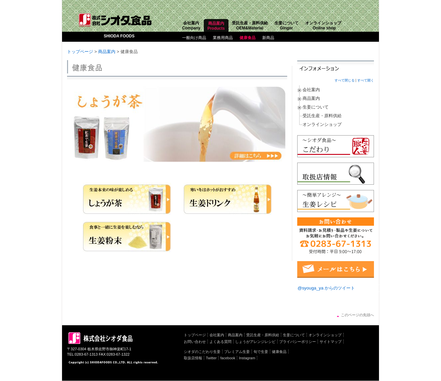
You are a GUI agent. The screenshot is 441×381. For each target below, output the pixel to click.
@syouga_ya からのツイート (326, 288)
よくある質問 (220, 342)
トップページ (80, 51)
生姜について (316, 107)
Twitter (211, 358)
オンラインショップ (322, 124)
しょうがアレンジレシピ (255, 342)
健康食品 (248, 37)
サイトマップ (331, 342)
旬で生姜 (261, 352)
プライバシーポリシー (297, 342)
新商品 (268, 37)
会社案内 (311, 89)
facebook (227, 358)
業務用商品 (223, 37)
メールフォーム (335, 269)
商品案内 (106, 51)
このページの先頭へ (357, 315)
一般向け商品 (194, 37)
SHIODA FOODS (119, 36)
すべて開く (365, 80)
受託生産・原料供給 (322, 115)
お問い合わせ (195, 342)
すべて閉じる (345, 80)
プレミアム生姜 (237, 352)
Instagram (247, 358)
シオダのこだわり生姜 (202, 352)
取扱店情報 (193, 358)
